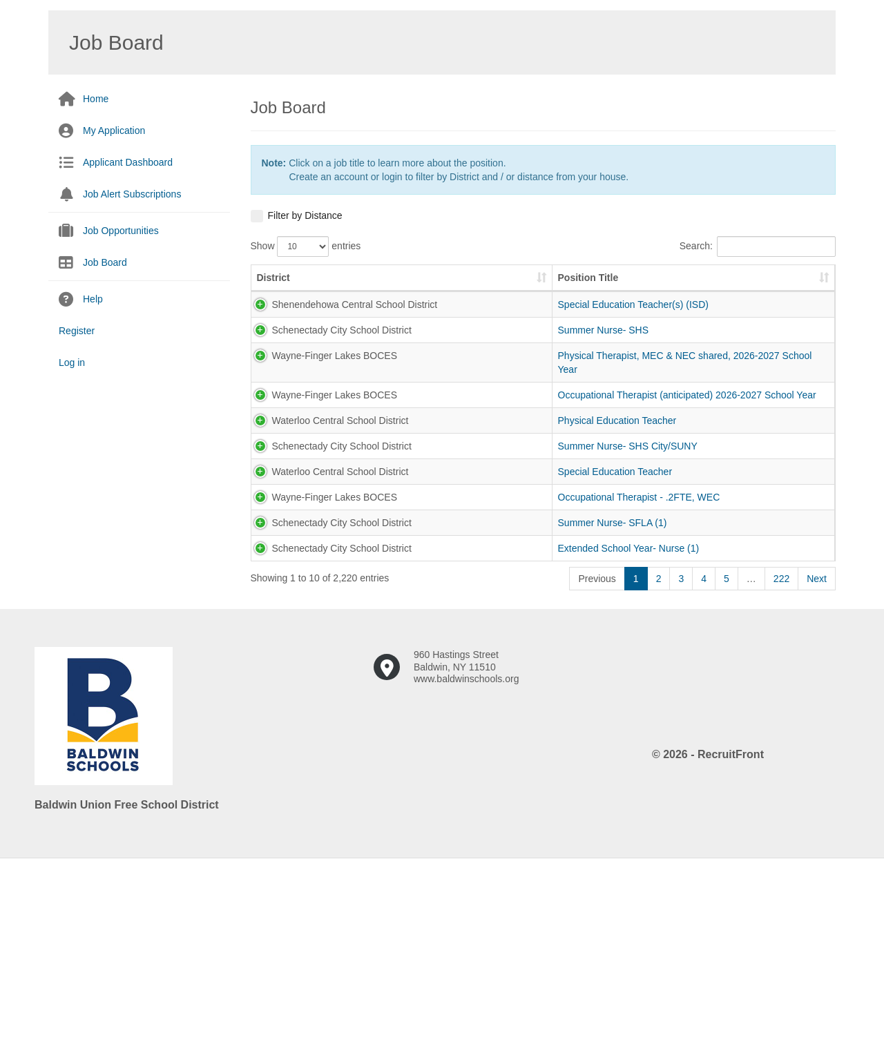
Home (95, 98)
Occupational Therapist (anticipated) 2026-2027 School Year (401, 477)
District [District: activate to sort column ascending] (273, 291)
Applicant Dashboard (128, 162)
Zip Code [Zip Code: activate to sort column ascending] (790, 284)
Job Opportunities (121, 230)
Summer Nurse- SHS (395, 371)
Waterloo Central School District (293, 524)
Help (93, 298)
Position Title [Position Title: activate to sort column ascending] (380, 291)
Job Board (105, 262)
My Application (114, 130)
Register (77, 330)
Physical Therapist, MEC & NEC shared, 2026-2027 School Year (400, 424)
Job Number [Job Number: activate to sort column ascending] (486, 284)
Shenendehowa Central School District (290, 332)
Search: (758, 246)
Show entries (306, 246)
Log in (72, 362)
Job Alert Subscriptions (132, 194)
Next (817, 758)
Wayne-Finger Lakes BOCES (288, 417)
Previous (596, 758)
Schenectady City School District (294, 378)
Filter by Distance (305, 215)
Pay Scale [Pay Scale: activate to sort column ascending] (571, 291)
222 (781, 758)
